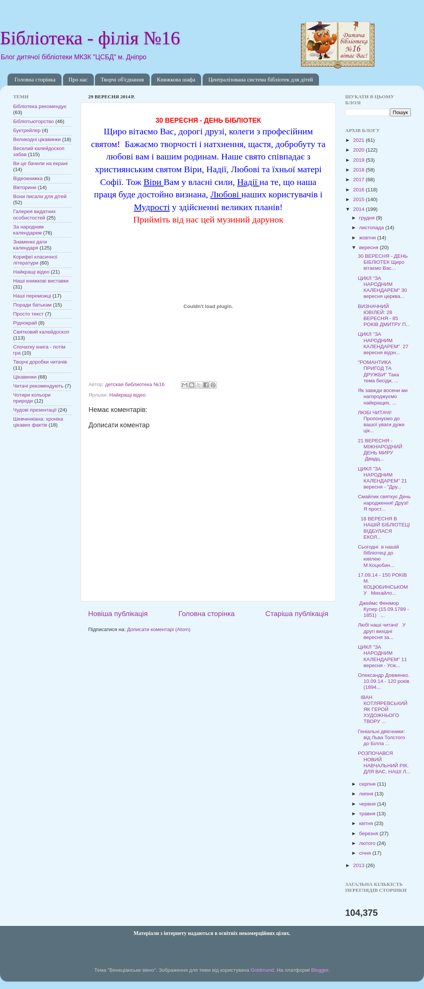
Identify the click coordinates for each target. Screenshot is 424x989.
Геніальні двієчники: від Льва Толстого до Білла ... (381, 737)
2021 (359, 140)
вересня (369, 247)
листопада (372, 227)
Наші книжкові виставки (41, 281)
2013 (359, 865)
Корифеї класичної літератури (35, 260)
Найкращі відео (127, 395)
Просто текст (28, 314)
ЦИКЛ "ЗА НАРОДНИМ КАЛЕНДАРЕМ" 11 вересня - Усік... (382, 656)
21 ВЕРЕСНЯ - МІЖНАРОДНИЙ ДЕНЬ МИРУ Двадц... (380, 450)
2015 (359, 199)
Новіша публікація (118, 614)
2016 (359, 189)
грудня (367, 218)
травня (368, 813)
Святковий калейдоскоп (41, 332)
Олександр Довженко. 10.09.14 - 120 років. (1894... (384, 681)
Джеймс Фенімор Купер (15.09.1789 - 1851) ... (383, 609)
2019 (359, 160)
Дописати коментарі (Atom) (158, 629)
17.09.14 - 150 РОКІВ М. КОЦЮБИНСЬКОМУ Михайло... (383, 584)
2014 (359, 209)
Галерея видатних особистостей (34, 214)
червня (368, 804)
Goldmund (262, 970)
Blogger (319, 970)
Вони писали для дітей (39, 196)
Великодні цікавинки (37, 139)
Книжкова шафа (176, 80)
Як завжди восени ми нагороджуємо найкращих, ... (383, 396)
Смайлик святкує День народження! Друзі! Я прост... (384, 502)
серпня (368, 784)
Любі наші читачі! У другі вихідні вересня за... (382, 631)
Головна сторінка (35, 80)
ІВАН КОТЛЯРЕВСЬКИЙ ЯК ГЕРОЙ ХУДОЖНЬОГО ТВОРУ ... (382, 709)
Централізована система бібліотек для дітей (260, 80)
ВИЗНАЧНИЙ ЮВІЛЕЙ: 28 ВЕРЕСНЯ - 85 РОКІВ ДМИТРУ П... (384, 316)
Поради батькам (32, 305)
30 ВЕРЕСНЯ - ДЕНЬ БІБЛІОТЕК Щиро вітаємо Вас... (383, 262)
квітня (366, 823)
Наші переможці (32, 296)
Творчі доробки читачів (40, 362)
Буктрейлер (27, 130)
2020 (359, 150)
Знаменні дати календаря (30, 245)
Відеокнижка (28, 178)
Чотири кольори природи (31, 398)
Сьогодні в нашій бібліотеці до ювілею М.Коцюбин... (378, 556)
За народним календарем (28, 230)
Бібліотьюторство (33, 121)
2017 (359, 179)
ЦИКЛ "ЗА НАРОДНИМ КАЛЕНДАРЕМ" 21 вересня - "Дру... (382, 478)
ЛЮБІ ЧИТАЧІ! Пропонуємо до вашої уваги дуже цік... (381, 422)
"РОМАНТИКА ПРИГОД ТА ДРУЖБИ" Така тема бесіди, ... (378, 371)
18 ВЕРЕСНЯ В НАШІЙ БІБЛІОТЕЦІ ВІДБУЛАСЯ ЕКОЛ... (384, 528)
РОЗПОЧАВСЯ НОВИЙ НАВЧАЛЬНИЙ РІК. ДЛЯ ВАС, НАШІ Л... (384, 762)
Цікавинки (24, 377)
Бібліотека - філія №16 (90, 37)
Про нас (78, 80)
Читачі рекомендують (38, 386)
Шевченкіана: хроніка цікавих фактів (38, 422)
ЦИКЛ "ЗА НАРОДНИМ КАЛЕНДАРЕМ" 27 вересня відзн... (383, 343)
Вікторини (24, 187)
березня (369, 833)
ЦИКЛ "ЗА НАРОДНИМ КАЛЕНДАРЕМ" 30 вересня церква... (382, 287)
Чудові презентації (35, 410)
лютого (368, 843)
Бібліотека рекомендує (39, 106)
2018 (359, 170)
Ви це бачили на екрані (40, 163)
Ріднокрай (25, 323)
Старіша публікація (296, 614)
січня (365, 853)
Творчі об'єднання (122, 80)
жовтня (368, 237)
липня (366, 794)
